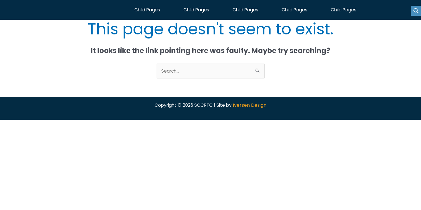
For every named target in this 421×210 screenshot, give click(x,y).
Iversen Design (251, 107)
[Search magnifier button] (416, 11)
